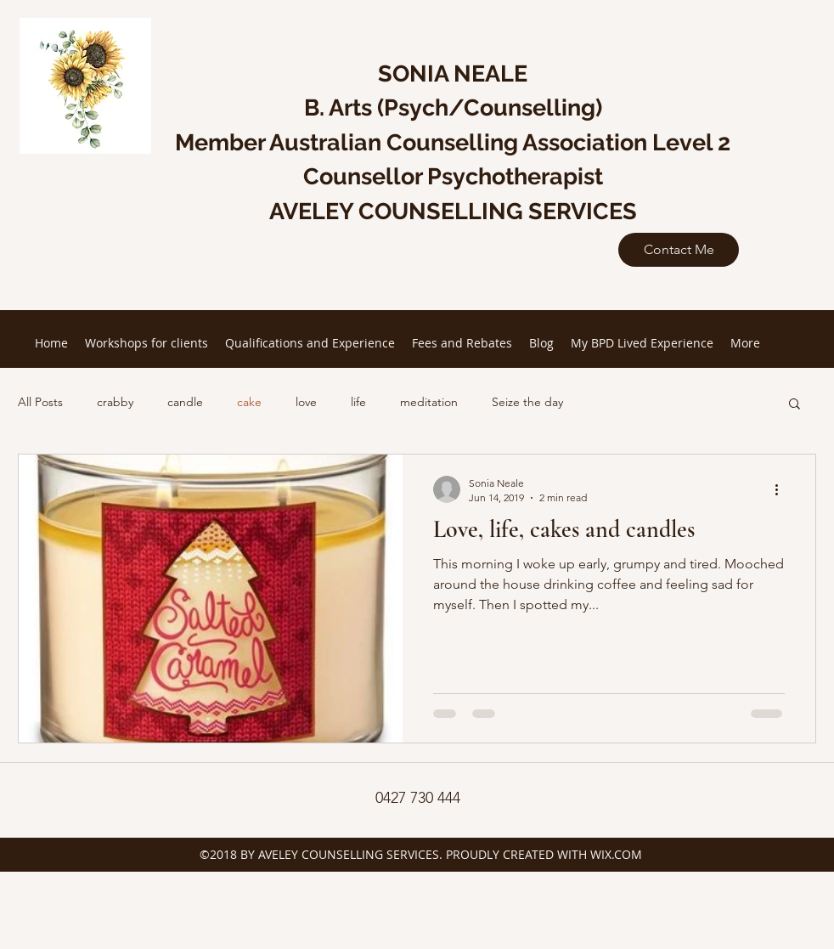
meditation (429, 402)
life (358, 402)
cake (249, 402)
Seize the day (527, 402)
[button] (794, 405)
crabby (115, 402)
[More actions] (782, 489)
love (306, 402)
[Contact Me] (678, 250)
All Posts (40, 402)
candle (185, 402)
